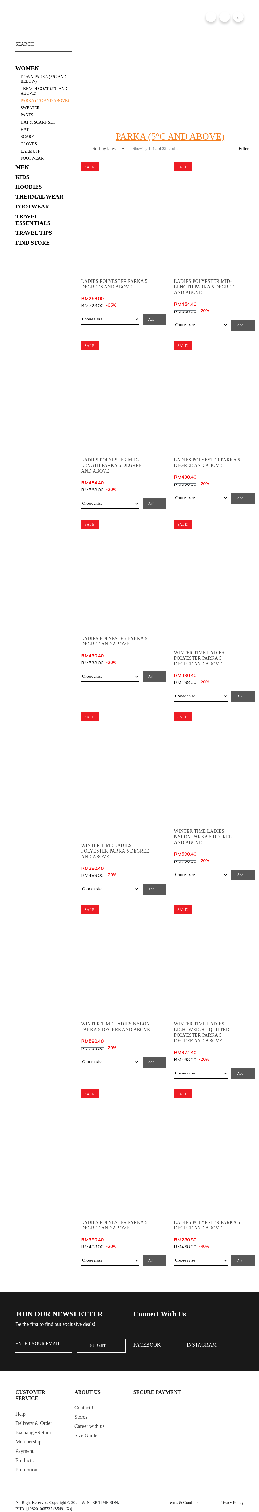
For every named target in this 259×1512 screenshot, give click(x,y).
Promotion (26, 1469)
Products (24, 1460)
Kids (22, 177)
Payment (24, 1451)
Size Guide (85, 1435)
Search (67, 43)
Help (20, 1414)
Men (22, 167)
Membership (28, 1442)
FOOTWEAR (32, 158)
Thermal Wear (39, 196)
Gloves (29, 144)
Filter (244, 148)
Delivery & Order (33, 1423)
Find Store (32, 242)
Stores (80, 1417)
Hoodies (28, 187)
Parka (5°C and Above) (45, 100)
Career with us (89, 1426)
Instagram (202, 1345)
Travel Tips (33, 233)
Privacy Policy (231, 1502)
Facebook (147, 1345)
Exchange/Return (33, 1432)
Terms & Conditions (184, 1502)
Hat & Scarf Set (38, 122)
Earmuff (30, 151)
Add (151, 319)
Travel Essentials (33, 219)
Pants (27, 115)
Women (27, 68)
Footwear (32, 206)
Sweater (30, 107)
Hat (25, 129)
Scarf (27, 136)
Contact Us (85, 1407)
